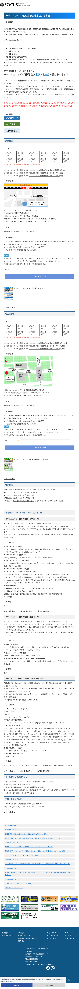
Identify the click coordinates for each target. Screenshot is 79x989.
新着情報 (5, 933)
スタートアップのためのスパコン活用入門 (18, 883)
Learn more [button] (49, 985)
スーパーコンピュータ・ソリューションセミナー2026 (21, 855)
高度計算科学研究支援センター (23, 501)
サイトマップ (69, 933)
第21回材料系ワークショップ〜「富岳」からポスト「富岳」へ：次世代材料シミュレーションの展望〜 (36, 851)
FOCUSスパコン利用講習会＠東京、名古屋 (28, 15)
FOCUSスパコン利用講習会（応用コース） (44, 176)
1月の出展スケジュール (12, 860)
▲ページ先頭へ (9, 479)
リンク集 (68, 935)
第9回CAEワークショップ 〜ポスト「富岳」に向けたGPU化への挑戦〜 (26, 834)
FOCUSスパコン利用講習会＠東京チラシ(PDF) (30, 288)
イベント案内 (6, 935)
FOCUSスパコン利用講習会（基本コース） (44, 173)
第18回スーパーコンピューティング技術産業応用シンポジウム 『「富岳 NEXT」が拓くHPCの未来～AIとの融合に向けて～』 (39, 873)
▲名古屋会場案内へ (43, 611)
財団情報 (21, 941)
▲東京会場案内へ (25, 611)
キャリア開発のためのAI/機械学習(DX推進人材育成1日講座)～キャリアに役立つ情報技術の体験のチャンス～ (37, 864)
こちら (70, 34)
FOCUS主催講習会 (10, 825)
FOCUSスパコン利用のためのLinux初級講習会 (45, 170)
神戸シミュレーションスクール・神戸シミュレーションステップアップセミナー (29, 847)
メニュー (73, 5)
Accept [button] (16, 985)
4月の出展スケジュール (12, 829)
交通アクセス (69, 938)
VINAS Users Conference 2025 (14, 888)
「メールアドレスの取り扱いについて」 (38, 258)
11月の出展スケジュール (12, 879)
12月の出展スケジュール (12, 868)
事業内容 (21, 933)
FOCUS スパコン (24, 935)
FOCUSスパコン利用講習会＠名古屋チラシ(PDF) (31, 459)
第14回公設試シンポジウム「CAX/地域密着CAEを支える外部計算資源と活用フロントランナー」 (34, 838)
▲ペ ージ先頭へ (9, 307)
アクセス (36, 210)
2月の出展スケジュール (12, 842)
